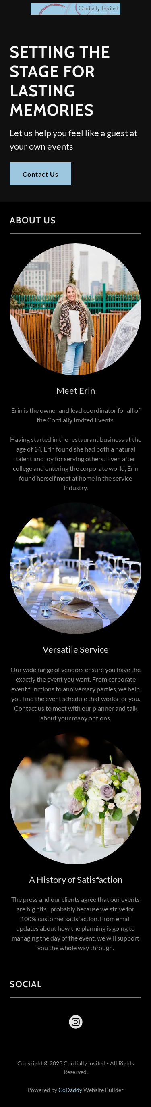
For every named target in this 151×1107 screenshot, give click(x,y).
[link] (76, 6)
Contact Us (40, 174)
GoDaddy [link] (70, 1089)
